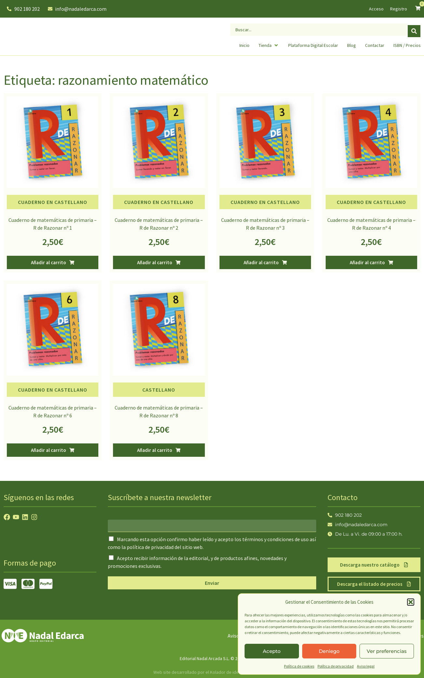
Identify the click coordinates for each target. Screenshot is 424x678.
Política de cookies (299, 666)
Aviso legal (366, 666)
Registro (398, 9)
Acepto (272, 651)
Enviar (212, 583)
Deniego (329, 651)
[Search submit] (414, 29)
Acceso (376, 9)
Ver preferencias (387, 651)
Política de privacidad (336, 666)
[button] (410, 602)
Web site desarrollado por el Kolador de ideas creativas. (208, 672)
